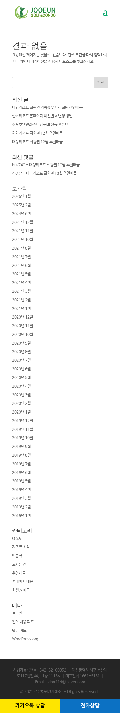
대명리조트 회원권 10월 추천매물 (54, 165)
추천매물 (18, 573)
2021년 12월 (22, 222)
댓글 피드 (19, 630)
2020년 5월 (21, 377)
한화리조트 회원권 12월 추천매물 (37, 133)
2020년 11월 (22, 326)
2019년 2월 (21, 507)
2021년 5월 (21, 274)
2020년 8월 (21, 352)
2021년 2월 (21, 300)
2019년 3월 (21, 498)
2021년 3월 (21, 291)
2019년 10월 (22, 438)
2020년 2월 (21, 403)
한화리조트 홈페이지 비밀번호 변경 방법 (42, 116)
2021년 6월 (21, 265)
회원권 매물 (21, 590)
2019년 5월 (21, 481)
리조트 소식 (21, 547)
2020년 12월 (22, 317)
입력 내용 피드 (23, 622)
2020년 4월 (21, 386)
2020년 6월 (21, 369)
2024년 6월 (21, 214)
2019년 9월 (21, 446)
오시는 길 (19, 564)
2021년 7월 (21, 257)
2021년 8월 (21, 248)
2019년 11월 (22, 429)
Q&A (16, 538)
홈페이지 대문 (22, 581)
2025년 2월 (21, 205)
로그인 (17, 613)
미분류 (17, 556)
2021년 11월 (22, 231)
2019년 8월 (21, 455)
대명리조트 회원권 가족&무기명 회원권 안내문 (47, 107)
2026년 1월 (21, 196)
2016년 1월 (21, 516)
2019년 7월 (21, 464)
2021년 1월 (21, 308)
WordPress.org (25, 639)
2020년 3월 (21, 395)
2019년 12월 (22, 421)
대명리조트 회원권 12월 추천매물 (37, 142)
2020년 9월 (21, 343)
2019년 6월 (21, 472)
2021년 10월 (22, 239)
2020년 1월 (21, 412)
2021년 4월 (21, 282)
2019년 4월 (21, 489)
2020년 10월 (22, 334)
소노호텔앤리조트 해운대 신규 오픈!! (40, 124)
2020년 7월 (21, 360)
